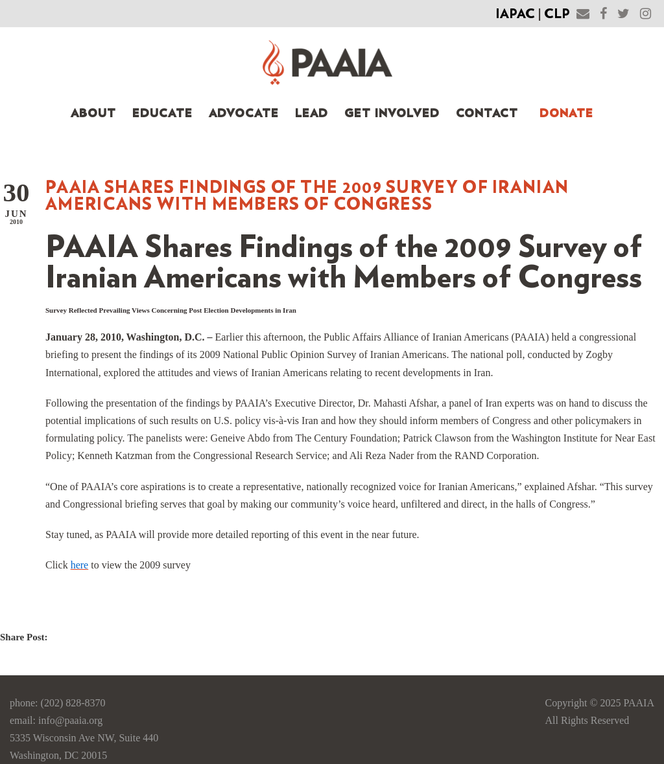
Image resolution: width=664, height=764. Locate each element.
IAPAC (515, 14)
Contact (487, 114)
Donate (566, 114)
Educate (162, 114)
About (93, 114)
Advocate (244, 114)
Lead (311, 114)
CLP (557, 14)
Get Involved (392, 114)
